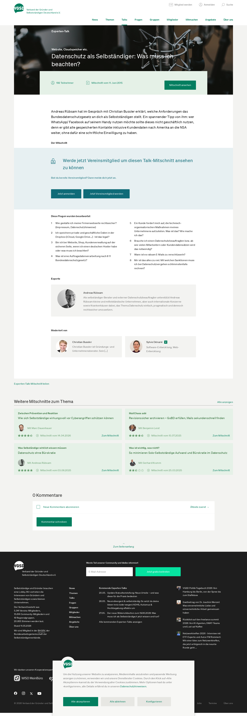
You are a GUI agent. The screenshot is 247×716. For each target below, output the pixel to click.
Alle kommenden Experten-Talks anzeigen (128, 628)
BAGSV (41, 633)
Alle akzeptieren (80, 701)
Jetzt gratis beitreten (182, 574)
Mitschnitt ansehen (180, 85)
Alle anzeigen (225, 402)
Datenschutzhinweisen (133, 686)
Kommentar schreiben (54, 521)
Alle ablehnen (118, 701)
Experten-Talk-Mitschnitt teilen (31, 383)
